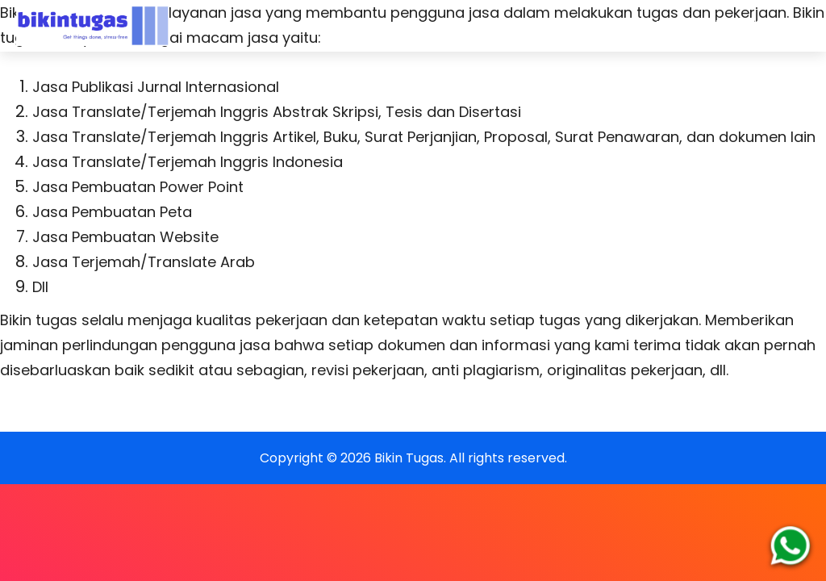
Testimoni (687, 25)
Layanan (450, 25)
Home (377, 25)
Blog (759, 25)
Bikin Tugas (409, 458)
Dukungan (596, 25)
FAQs (520, 25)
